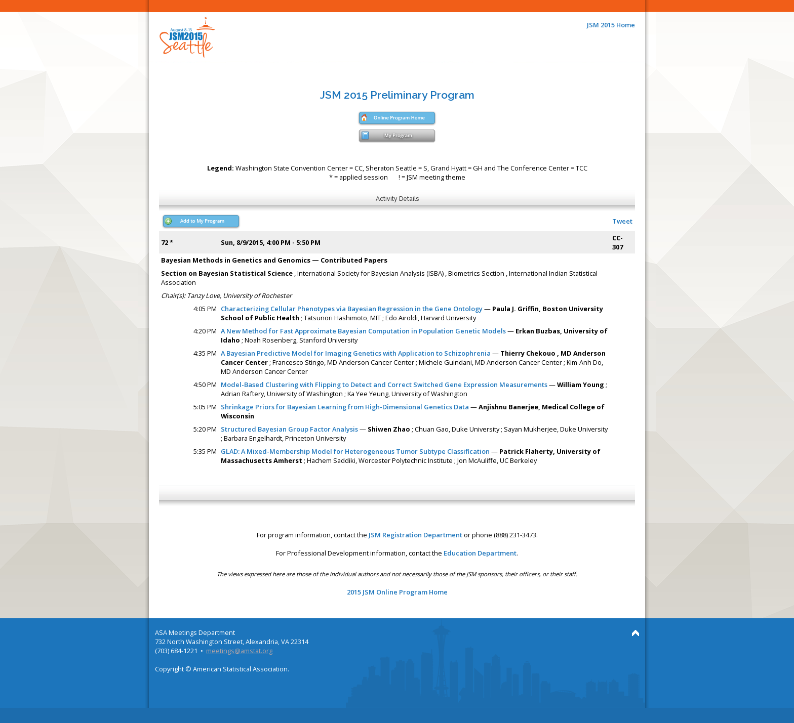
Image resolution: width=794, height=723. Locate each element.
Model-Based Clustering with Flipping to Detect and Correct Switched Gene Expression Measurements (384, 384)
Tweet (622, 221)
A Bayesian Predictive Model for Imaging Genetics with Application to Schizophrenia (356, 353)
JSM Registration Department (415, 534)
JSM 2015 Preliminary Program (397, 95)
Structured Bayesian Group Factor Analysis (289, 429)
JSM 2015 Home (611, 24)
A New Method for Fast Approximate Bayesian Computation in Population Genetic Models (363, 330)
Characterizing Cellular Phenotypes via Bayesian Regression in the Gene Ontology (352, 308)
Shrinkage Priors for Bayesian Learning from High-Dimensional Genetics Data (345, 406)
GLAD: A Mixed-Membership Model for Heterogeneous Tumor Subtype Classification (355, 451)
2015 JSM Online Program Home (397, 592)
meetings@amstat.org (239, 650)
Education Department (480, 553)
